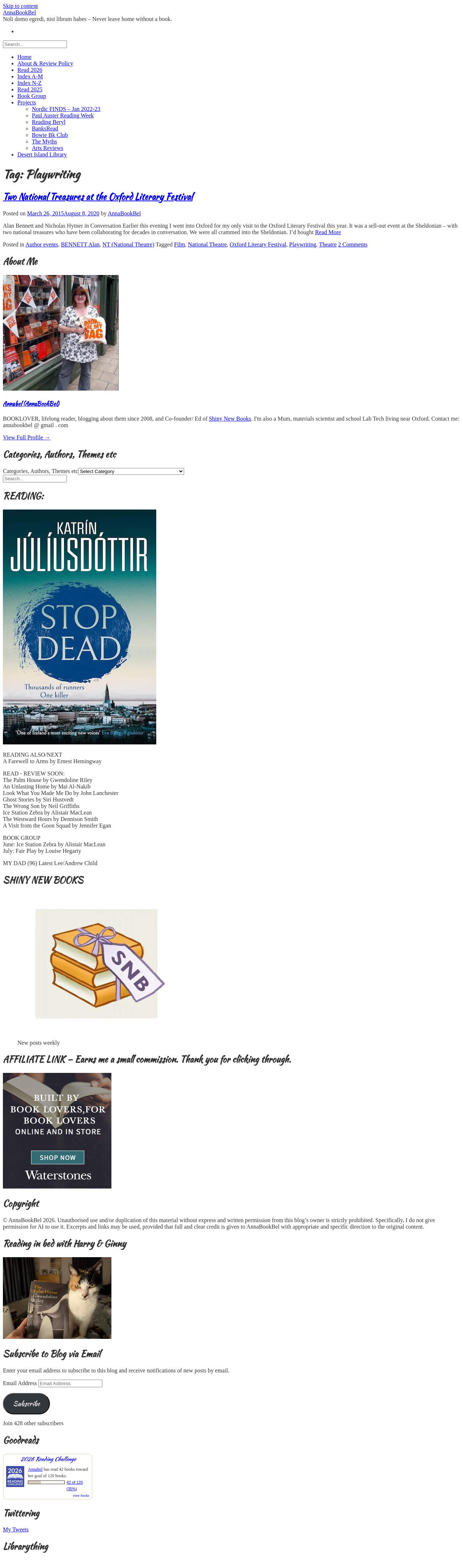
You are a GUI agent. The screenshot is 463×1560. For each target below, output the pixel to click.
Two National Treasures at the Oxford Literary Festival (97, 196)
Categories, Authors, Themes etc (40, 471)
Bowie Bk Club (50, 135)
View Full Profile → (26, 437)
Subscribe (26, 1404)
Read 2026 (29, 70)
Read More (328, 232)
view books (81, 1495)
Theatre (328, 244)
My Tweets (16, 1529)
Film (179, 244)
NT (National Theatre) (128, 244)
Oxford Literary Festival (258, 244)
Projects (26, 102)
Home (24, 57)
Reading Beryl (48, 122)
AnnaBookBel (19, 12)
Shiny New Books (230, 419)
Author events (41, 244)
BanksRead (45, 128)
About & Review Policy (45, 63)
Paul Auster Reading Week (63, 115)
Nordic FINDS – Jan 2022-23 (66, 109)
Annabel (35, 1469)
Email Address (20, 1383)
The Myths (44, 141)
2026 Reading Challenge (48, 1459)
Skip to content (20, 6)
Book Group (31, 96)
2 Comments (353, 244)
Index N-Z (29, 83)
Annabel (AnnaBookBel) (31, 404)
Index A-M (30, 76)
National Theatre (207, 244)
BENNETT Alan (80, 244)
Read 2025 (29, 89)
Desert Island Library (42, 154)
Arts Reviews (47, 148)
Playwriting (302, 244)
